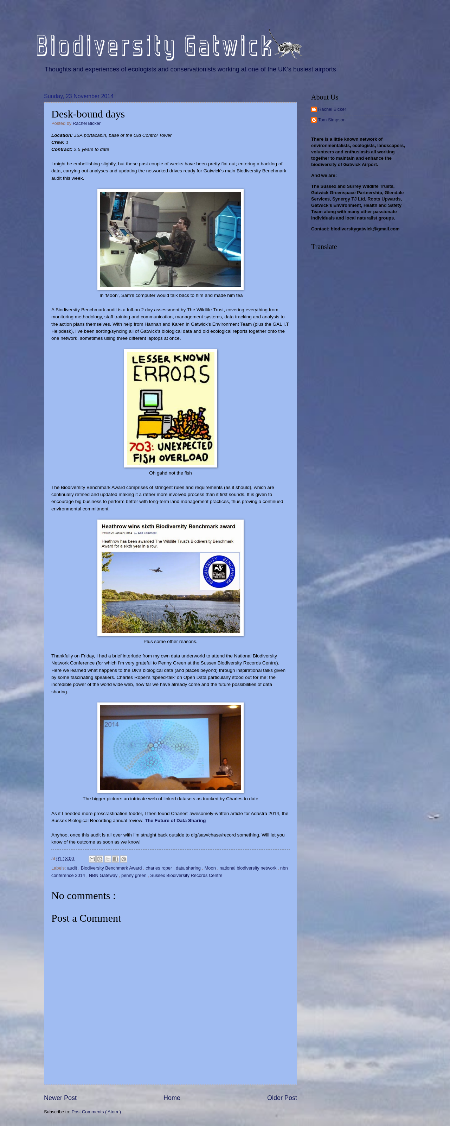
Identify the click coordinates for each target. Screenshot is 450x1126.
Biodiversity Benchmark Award (112, 868)
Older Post (282, 1097)
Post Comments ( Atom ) (96, 1111)
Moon (211, 868)
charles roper (159, 868)
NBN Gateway (104, 875)
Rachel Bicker (332, 109)
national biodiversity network (249, 868)
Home (171, 1097)
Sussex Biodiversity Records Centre (186, 875)
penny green (134, 875)
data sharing (189, 868)
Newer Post (60, 1097)
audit (72, 868)
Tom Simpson (332, 119)
